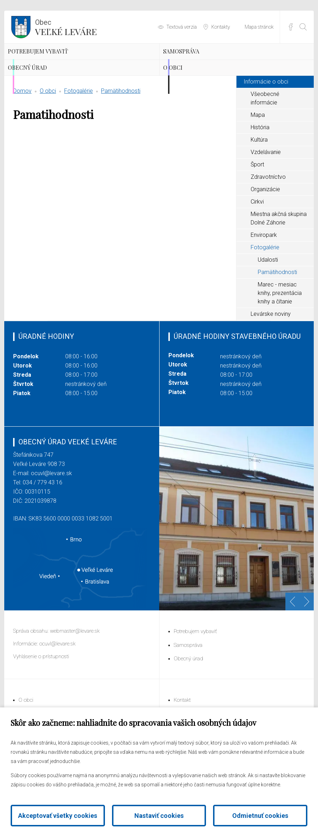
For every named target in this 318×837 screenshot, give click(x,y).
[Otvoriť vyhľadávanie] (303, 26)
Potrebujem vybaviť (64, 62)
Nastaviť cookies (159, 815)
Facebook (290, 26)
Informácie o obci (266, 123)
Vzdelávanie (266, 194)
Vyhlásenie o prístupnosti (41, 698)
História (260, 169)
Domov (22, 133)
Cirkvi (257, 243)
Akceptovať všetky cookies (57, 815)
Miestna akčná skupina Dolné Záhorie (279, 260)
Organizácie (265, 231)
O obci (188, 99)
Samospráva (201, 62)
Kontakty (220, 27)
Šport (257, 206)
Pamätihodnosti (120, 133)
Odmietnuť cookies (260, 815)
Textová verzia (181, 27)
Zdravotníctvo (268, 219)
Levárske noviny (271, 356)
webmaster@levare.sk (75, 673)
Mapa (258, 157)
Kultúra (259, 181)
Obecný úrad (48, 99)
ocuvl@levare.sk (51, 515)
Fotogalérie (78, 133)
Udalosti (268, 301)
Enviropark (264, 277)
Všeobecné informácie (265, 140)
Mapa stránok (259, 27)
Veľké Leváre (66, 26)
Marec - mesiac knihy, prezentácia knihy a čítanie (280, 335)
